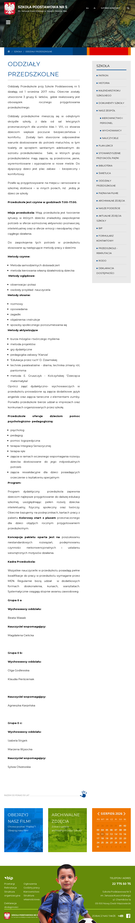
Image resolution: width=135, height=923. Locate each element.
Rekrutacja (10, 887)
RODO (101, 260)
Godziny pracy (32, 887)
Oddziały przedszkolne (38, 51)
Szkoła (18, 51)
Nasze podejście (108, 208)
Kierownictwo (31, 891)
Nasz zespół (106, 110)
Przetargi (9, 883)
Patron (102, 75)
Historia (103, 83)
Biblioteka (104, 165)
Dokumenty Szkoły (110, 103)
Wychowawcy (111, 130)
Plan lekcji (105, 145)
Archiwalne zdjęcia (111, 200)
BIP (99, 228)
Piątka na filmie (107, 193)
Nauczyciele (109, 138)
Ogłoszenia (30, 883)
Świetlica (104, 173)
